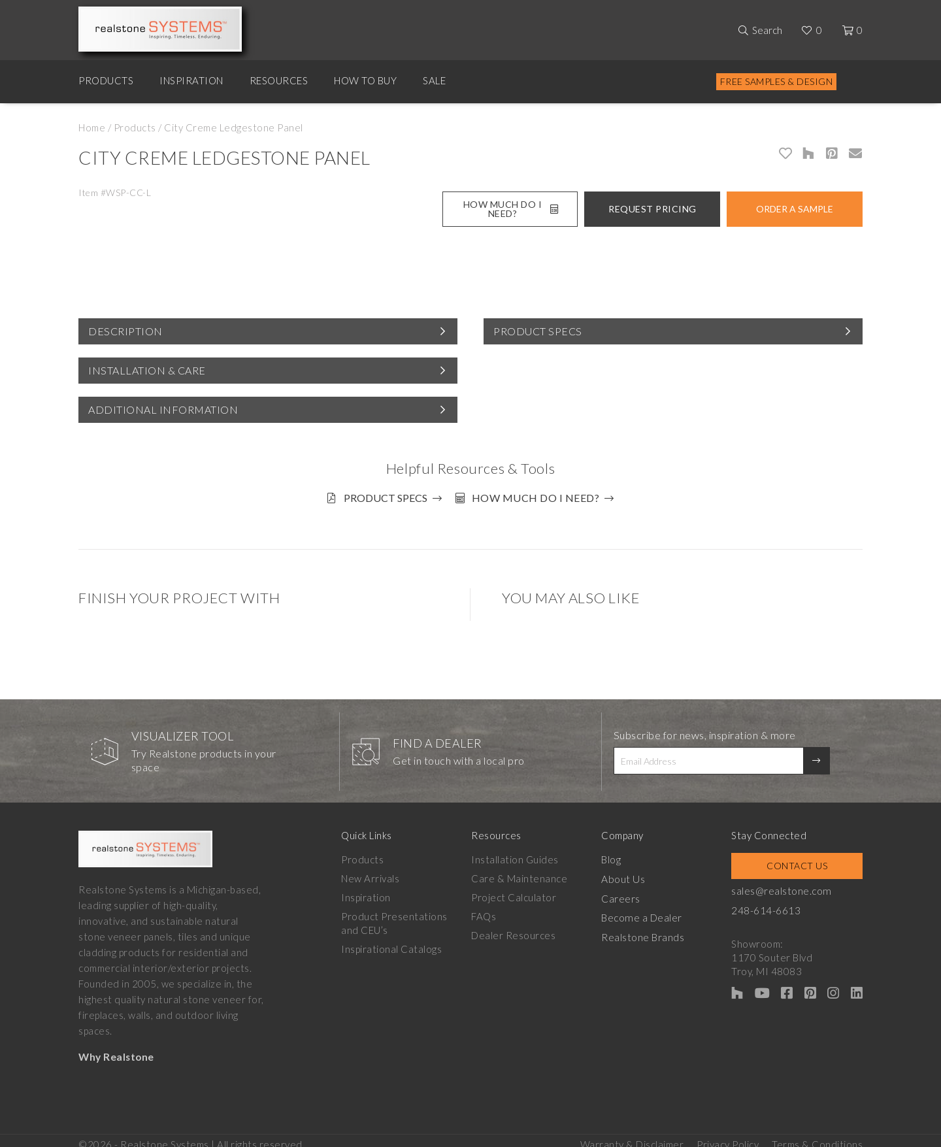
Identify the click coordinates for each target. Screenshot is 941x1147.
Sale (434, 80)
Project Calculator (517, 891)
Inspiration (191, 80)
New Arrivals (370, 872)
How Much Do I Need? (510, 209)
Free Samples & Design (776, 81)
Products (105, 80)
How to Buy (365, 80)
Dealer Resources (517, 929)
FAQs (487, 910)
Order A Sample (794, 208)
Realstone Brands (649, 929)
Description (125, 331)
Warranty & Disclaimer (632, 1134)
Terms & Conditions (817, 1134)
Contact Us (802, 859)
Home (91, 127)
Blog (618, 853)
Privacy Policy (728, 1134)
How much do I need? (542, 497)
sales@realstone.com (792, 885)
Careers (628, 891)
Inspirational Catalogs (391, 943)
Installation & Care (147, 370)
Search (767, 30)
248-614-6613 (777, 904)
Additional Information (163, 409)
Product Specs (537, 331)
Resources (279, 80)
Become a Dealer (648, 910)
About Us (629, 872)
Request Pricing (652, 208)
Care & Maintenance (523, 872)
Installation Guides (519, 853)
